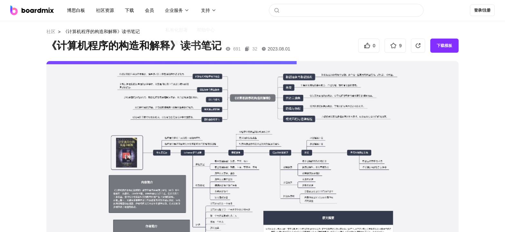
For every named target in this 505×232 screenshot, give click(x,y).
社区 (50, 31)
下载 (129, 10)
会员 (149, 10)
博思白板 (76, 10)
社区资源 (105, 10)
